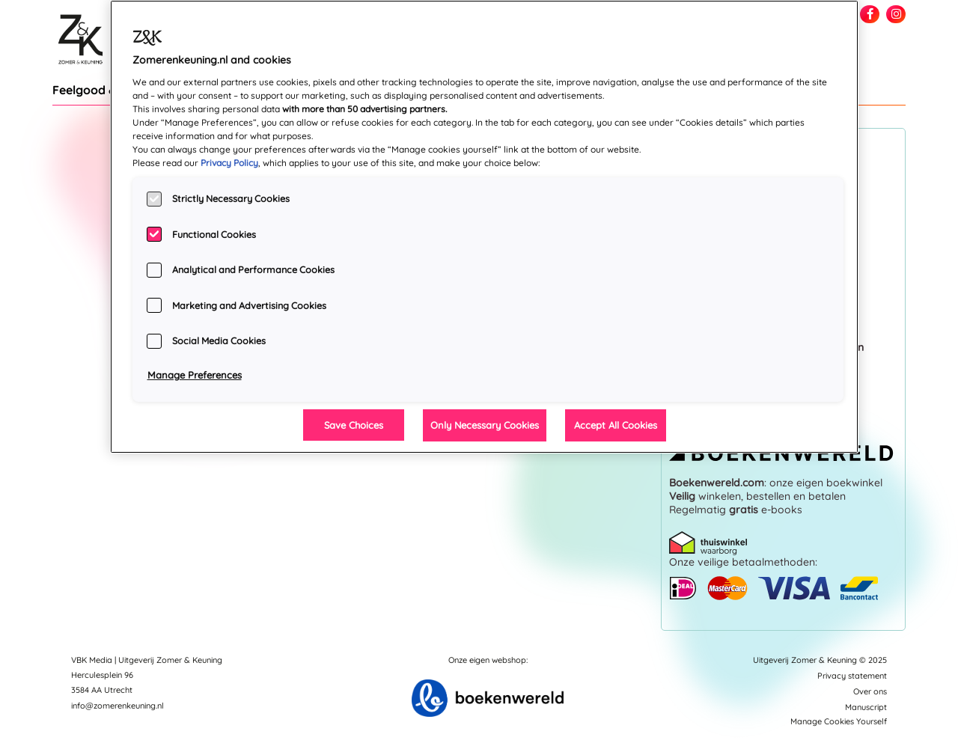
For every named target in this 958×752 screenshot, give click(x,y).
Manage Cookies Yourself (838, 721)
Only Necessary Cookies (484, 425)
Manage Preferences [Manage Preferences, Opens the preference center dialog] (194, 375)
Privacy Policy (229, 162)
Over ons (870, 691)
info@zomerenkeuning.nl (117, 705)
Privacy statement (852, 675)
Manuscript (866, 707)
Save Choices (353, 425)
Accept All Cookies (615, 425)
